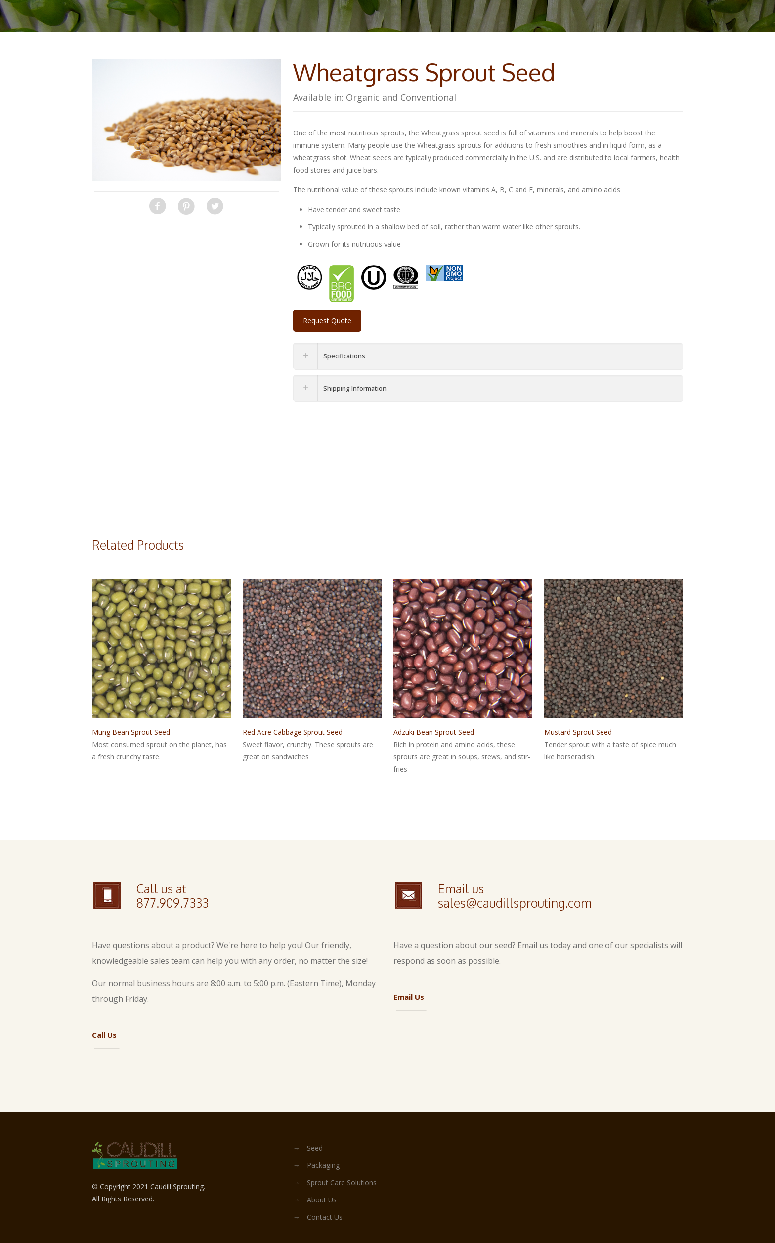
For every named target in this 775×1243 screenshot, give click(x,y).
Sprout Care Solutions (342, 1182)
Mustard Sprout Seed (578, 732)
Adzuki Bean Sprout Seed (433, 732)
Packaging (323, 1165)
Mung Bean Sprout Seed (131, 732)
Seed (315, 1148)
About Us (322, 1199)
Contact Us (325, 1217)
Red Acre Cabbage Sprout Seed (293, 732)
